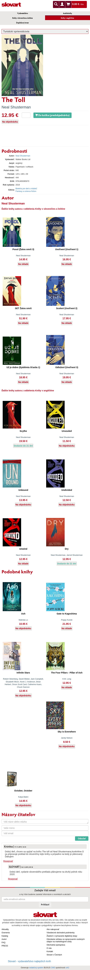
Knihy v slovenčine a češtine (22, 18)
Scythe (23, 431)
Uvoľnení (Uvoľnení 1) (66, 249)
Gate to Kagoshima (67, 613)
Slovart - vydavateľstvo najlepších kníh (29, 961)
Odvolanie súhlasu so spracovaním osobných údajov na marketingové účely (66, 940)
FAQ (3, 942)
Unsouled (67, 431)
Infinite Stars (23, 672)
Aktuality (5, 929)
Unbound (23, 490)
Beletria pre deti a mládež (26, 189)
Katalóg (5, 936)
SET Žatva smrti (23, 308)
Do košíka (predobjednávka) (52, 115)
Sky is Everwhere (67, 731)
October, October (23, 790)
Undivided (66, 490)
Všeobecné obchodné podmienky (61, 933)
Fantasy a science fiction (26, 191)
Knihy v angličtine (67, 18)
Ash (23, 613)
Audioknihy (67, 13)
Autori (4, 939)
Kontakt (50, 951)
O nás (49, 948)
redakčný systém (36, 968)
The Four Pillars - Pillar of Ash (66, 672)
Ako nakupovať (53, 929)
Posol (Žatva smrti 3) (23, 249)
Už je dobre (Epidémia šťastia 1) (23, 367)
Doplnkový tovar (22, 22)
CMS (53, 968)
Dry (67, 549)
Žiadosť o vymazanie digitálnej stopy (62, 936)
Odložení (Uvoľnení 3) (66, 367)
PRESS (5, 946)
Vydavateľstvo (22, 13)
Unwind (23, 549)
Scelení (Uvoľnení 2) (66, 308)
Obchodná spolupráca (56, 945)
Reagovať (8, 861)
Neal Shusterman (16, 107)
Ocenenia (6, 933)
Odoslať (82, 838)
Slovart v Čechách (54, 955)
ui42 (67, 968)
